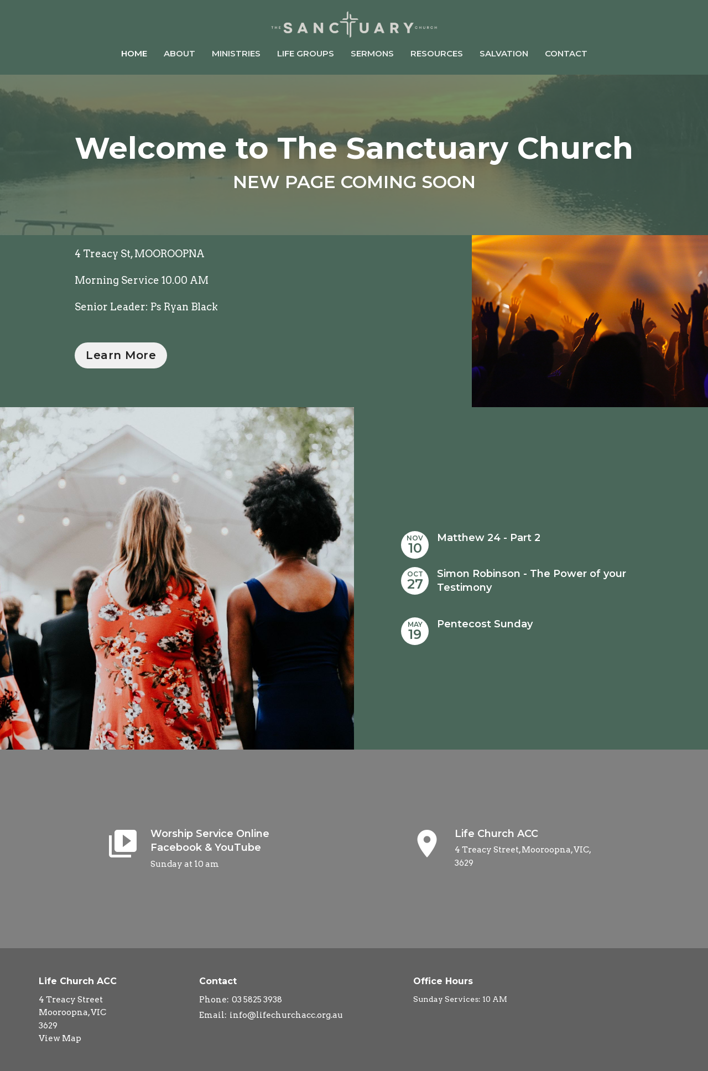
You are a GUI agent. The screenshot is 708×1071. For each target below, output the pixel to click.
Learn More (121, 355)
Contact (566, 53)
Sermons (372, 53)
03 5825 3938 (257, 1000)
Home (134, 53)
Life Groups (305, 53)
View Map (60, 1038)
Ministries (236, 53)
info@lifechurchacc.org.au (286, 1015)
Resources (436, 53)
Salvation (504, 53)
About (179, 53)
